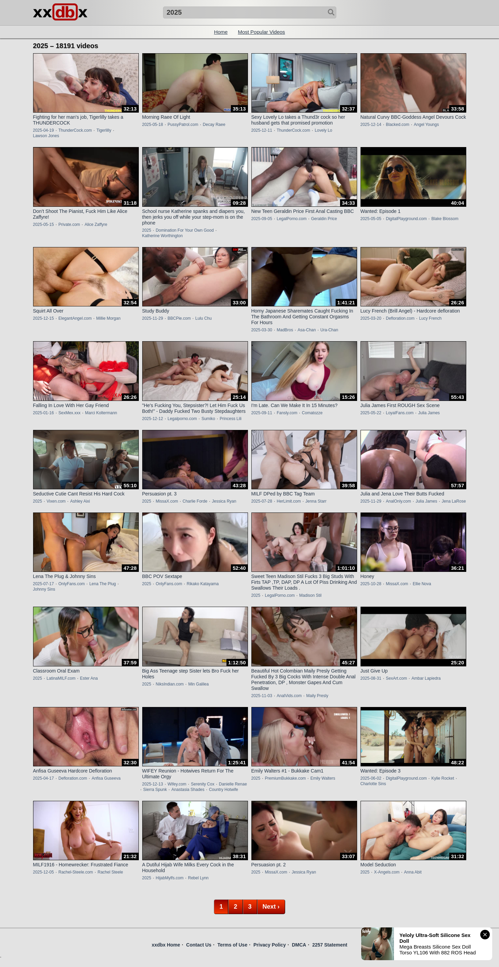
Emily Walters (322, 778)
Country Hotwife (223, 789)
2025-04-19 (43, 130)
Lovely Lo (323, 130)
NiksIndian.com (170, 684)
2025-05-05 (371, 218)
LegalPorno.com (291, 218)
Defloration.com (400, 318)
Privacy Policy (269, 945)
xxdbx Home (166, 945)
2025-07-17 (43, 583)
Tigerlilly (104, 130)
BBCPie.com (179, 318)
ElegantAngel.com (74, 318)
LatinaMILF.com (61, 678)
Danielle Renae (233, 784)
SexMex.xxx (69, 412)
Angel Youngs (426, 124)
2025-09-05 (261, 218)
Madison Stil (310, 595)
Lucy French (430, 318)
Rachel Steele (110, 872)
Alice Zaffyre (96, 224)
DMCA (299, 945)
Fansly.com (287, 412)
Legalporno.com (182, 418)
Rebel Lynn (198, 878)
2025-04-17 (43, 778)
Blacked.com (397, 124)
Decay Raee (214, 124)
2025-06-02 (371, 778)
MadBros (285, 330)
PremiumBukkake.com (285, 778)
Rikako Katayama (203, 583)
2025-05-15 (43, 224)
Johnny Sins (44, 589)
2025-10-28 (371, 583)
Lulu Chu (203, 318)
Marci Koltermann (101, 412)
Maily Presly (317, 695)
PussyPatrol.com (182, 124)
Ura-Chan (329, 330)
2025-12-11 (261, 130)
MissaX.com (167, 501)
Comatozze (312, 412)
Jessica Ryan (224, 501)
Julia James (429, 412)
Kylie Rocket (442, 778)
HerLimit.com (289, 501)
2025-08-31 (371, 678)
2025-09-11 (261, 412)
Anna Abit (413, 872)
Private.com (69, 224)
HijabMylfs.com (170, 878)
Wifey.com (176, 784)
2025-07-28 (261, 501)
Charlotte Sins (373, 783)
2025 (146, 230)
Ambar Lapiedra (426, 678)
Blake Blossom (444, 218)
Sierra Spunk (155, 789)
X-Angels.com (387, 872)
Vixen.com (56, 501)
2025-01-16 (43, 412)
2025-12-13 (152, 784)
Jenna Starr (315, 501)
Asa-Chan (307, 330)
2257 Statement (329, 945)
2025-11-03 (261, 695)
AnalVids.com (289, 695)
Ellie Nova (422, 583)
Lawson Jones (46, 135)
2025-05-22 (371, 412)
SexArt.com (396, 678)
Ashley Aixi (80, 501)
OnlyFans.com (71, 583)
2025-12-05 (43, 872)
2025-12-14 (371, 124)
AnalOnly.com (398, 501)
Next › (271, 906)
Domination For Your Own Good (185, 230)
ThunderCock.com (75, 130)
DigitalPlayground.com (406, 218)
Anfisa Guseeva (106, 778)
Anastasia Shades (188, 789)
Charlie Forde (194, 501)
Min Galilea (198, 684)
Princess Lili (230, 418)
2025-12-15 (43, 318)
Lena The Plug (102, 583)
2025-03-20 (371, 318)
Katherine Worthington (162, 235)
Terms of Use (233, 945)
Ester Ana (89, 678)
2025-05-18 (152, 124)
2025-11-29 (152, 318)
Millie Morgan (108, 318)
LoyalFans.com (399, 412)
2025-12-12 (152, 418)
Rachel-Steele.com (75, 872)
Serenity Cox (203, 784)
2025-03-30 (261, 330)
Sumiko (208, 418)
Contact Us (198, 945)
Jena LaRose (454, 501)
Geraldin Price (324, 218)
